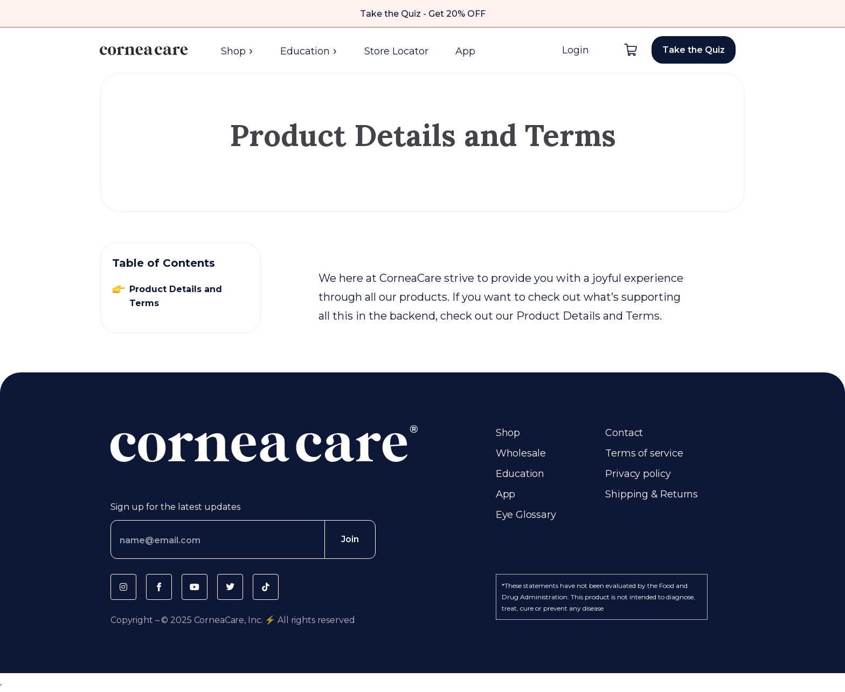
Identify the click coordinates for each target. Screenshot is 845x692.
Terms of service (644, 453)
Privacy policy (637, 474)
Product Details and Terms (175, 296)
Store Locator (396, 51)
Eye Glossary (526, 515)
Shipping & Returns (651, 494)
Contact (624, 433)
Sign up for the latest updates (175, 507)
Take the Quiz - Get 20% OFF (423, 14)
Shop (237, 51)
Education (308, 51)
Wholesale (521, 453)
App (465, 51)
